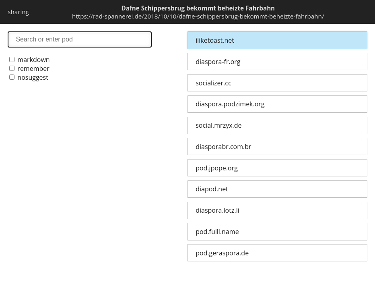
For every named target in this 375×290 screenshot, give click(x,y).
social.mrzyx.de (218, 125)
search (79, 39)
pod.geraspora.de (222, 253)
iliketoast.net (215, 40)
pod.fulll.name (217, 231)
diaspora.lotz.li (217, 210)
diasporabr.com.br (223, 146)
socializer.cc (213, 83)
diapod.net (212, 188)
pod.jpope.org (217, 168)
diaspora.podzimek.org (230, 103)
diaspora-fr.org (218, 61)
